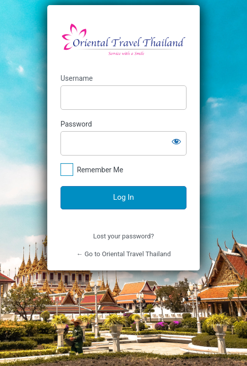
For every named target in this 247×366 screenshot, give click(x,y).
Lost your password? (123, 236)
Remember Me (100, 170)
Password (76, 124)
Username (76, 78)
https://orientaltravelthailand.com (123, 39)
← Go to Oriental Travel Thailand (123, 254)
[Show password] (176, 141)
